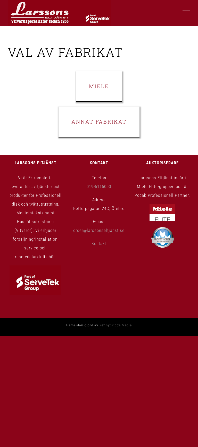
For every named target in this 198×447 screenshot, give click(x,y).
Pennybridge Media (116, 325)
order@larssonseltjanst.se (99, 230)
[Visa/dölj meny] (186, 13)
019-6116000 (99, 186)
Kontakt (99, 243)
